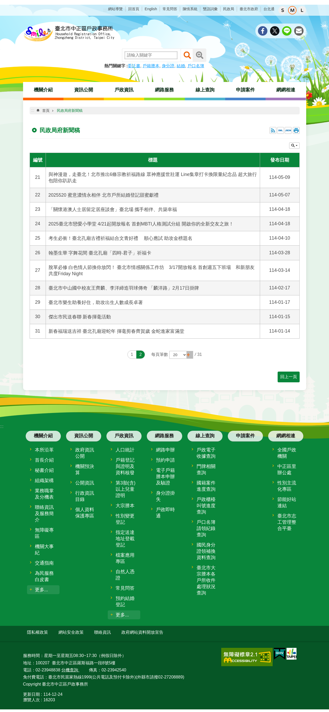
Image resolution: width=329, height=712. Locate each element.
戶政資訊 (124, 89)
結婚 (181, 66)
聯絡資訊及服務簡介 (44, 513)
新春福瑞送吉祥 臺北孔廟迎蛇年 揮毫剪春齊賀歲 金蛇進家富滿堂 (116, 331)
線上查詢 (205, 89)
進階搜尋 (199, 55)
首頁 (46, 110)
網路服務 (164, 89)
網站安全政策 (71, 632)
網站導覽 (115, 9)
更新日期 (31, 692)
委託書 (134, 66)
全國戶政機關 (286, 453)
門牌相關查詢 (206, 469)
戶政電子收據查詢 (206, 453)
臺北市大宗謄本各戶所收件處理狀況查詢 (206, 580)
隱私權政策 (37, 632)
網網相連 (285, 89)
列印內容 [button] (296, 130)
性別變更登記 (125, 519)
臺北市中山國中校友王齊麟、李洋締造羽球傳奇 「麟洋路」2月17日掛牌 (123, 288)
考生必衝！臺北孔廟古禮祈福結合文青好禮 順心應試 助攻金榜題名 (120, 238)
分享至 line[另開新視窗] (287, 31)
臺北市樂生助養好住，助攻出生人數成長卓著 (95, 302)
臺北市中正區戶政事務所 (69, 34)
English (151, 9)
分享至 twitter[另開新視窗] (274, 31)
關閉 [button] (294, 145)
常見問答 (170, 9)
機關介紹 (43, 89)
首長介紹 (44, 460)
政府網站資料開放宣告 (142, 632)
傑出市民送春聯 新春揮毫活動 (79, 316)
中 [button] (292, 10)
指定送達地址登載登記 (125, 539)
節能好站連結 (286, 502)
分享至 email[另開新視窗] (299, 31)
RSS (272, 130)
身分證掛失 (165, 496)
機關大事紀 (44, 549)
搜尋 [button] (187, 55)
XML (280, 130)
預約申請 (165, 460)
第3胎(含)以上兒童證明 (126, 489)
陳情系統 (190, 9)
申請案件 (245, 89)
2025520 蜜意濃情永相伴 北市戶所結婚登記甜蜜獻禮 (103, 195)
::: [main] (32, 110)
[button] (189, 355)
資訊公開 (83, 89)
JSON (288, 130)
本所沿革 (44, 449)
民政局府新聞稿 (70, 110)
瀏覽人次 (31, 698)
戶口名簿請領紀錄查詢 (206, 528)
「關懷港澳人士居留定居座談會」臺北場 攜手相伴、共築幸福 (112, 209)
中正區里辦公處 (286, 469)
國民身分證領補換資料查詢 (206, 551)
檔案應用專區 (125, 558)
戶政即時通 (165, 512)
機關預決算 (84, 469)
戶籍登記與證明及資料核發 (125, 466)
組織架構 (44, 480)
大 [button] (302, 10)
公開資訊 (84, 482)
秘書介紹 (44, 470)
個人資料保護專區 (84, 512)
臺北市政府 (249, 9)
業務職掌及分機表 (44, 494)
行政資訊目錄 (84, 496)
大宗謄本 (125, 505)
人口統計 (125, 449)
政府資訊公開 (84, 453)
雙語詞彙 (210, 9)
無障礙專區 (44, 533)
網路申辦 (165, 449)
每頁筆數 (159, 354)
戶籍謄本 (151, 66)
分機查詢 (70, 667)
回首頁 (133, 9)
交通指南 (44, 563)
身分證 (168, 66)
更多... (41, 589)
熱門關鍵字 (114, 66)
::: (105, 10)
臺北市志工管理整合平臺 (286, 522)
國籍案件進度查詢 (206, 486)
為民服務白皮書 (44, 576)
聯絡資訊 (102, 632)
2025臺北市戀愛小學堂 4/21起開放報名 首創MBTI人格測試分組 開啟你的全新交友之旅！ (141, 224)
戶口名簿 (195, 66)
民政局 (228, 9)
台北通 (268, 9)
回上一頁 (288, 376)
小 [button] (282, 10)
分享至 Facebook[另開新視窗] (262, 31)
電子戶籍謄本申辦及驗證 (165, 476)
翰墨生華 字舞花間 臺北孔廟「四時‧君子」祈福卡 (100, 253)
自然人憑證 (125, 575)
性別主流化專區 (286, 486)
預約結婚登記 (125, 601)
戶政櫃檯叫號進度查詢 (206, 506)
